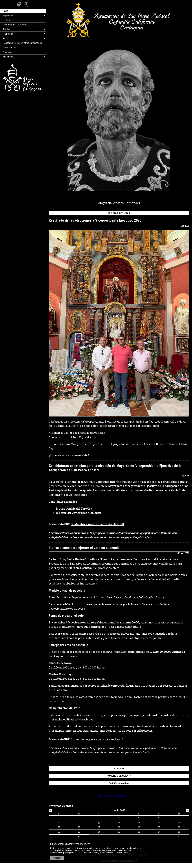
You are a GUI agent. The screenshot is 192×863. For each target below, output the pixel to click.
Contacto (119, 768)
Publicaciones (10, 47)
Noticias (7, 52)
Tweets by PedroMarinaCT (112, 796)
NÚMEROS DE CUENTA (119, 776)
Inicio (5, 11)
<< (50, 810)
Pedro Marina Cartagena (15, 24)
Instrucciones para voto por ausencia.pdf (97, 739)
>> (188, 810)
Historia (6, 20)
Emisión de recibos (119, 783)
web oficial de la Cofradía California (140, 597)
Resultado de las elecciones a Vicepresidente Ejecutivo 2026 (95, 220)
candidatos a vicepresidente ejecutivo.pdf (97, 524)
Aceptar (57, 858)
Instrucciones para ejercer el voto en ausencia (84, 548)
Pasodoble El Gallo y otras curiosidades (22, 43)
